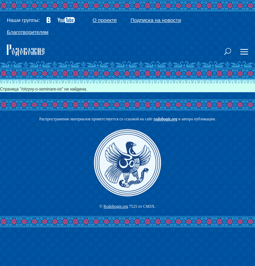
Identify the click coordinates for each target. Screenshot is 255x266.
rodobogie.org (165, 119)
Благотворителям (27, 32)
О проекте (105, 20)
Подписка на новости (156, 20)
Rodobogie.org (116, 206)
